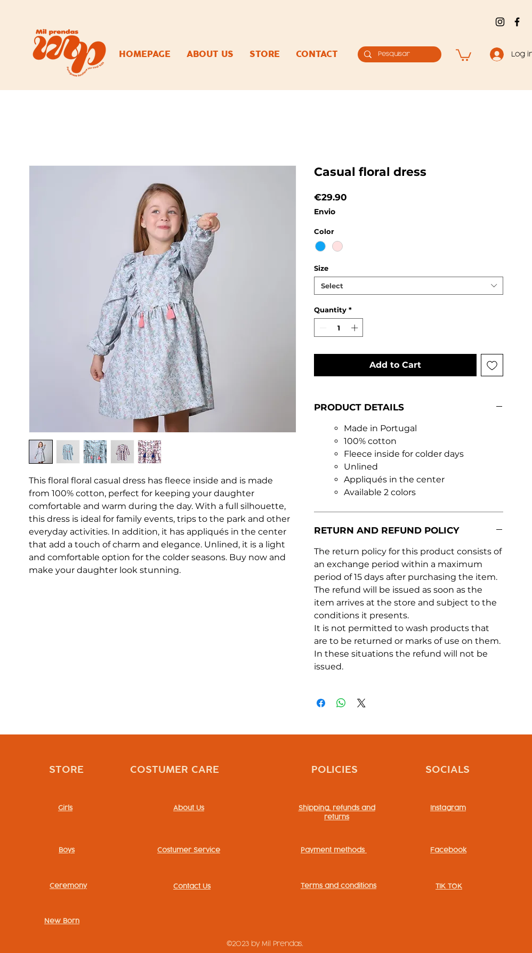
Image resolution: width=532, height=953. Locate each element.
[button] (463, 54)
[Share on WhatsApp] (341, 703)
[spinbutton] (338, 328)
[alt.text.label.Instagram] (500, 22)
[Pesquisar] (398, 54)
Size (321, 268)
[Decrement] (322, 328)
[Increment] (355, 328)
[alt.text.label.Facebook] (517, 22)
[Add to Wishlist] (492, 365)
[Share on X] (361, 703)
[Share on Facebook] (321, 703)
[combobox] (408, 286)
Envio (324, 211)
